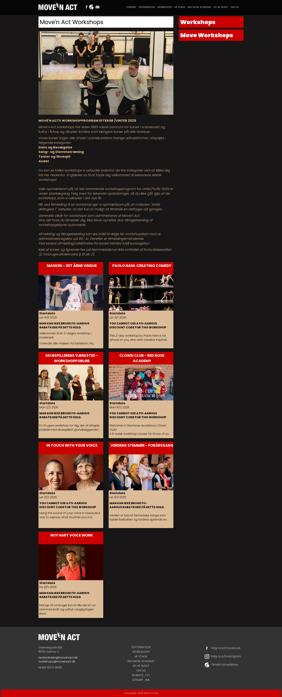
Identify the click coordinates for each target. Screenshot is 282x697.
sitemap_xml (141, 680)
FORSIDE (131, 7)
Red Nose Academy (199, 7)
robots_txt (141, 675)
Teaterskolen (146, 7)
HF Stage (179, 7)
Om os (235, 7)
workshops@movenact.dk (56, 661)
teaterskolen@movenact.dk (57, 657)
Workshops (164, 7)
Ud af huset (220, 7)
